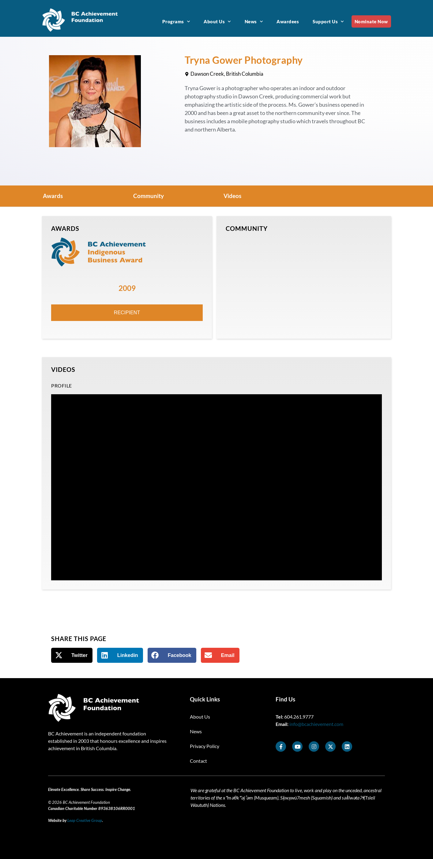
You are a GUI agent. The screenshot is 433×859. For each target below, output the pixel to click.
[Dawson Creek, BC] (304, 284)
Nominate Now (371, 21)
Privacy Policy (204, 746)
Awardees (288, 21)
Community (148, 196)
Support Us (328, 21)
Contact (198, 761)
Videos (232, 196)
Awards (53, 196)
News (254, 21)
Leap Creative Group (84, 820)
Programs (176, 21)
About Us (217, 21)
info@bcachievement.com (316, 724)
